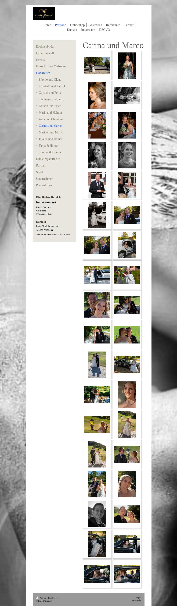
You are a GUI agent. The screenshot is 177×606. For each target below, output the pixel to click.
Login (138, 598)
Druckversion (43, 598)
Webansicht (136, 600)
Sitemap (55, 598)
